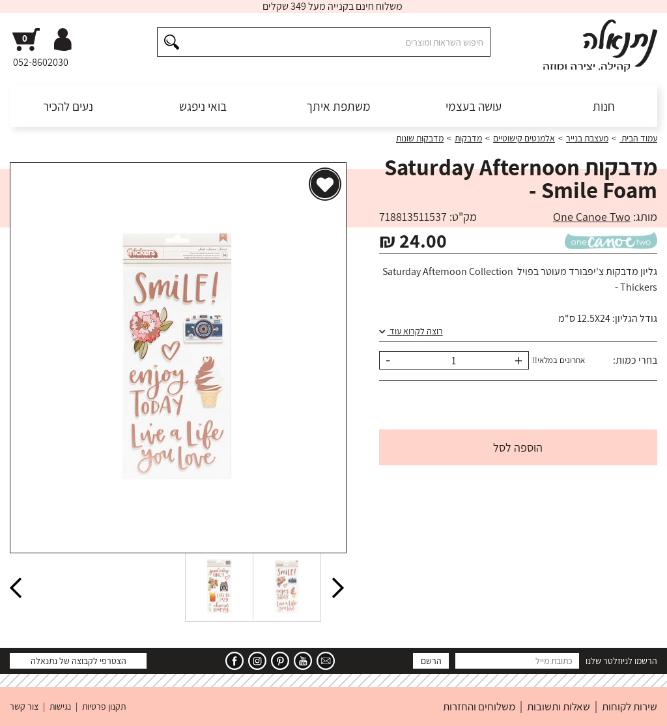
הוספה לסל (518, 447)
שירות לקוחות (629, 706)
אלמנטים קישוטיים (524, 138)
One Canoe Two (592, 216)
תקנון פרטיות (104, 706)
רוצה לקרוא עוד (411, 331)
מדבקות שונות (420, 138)
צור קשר (24, 706)
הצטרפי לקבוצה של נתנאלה (78, 661)
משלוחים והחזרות (479, 706)
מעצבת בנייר (587, 138)
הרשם (431, 661)
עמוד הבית (638, 138)
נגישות (60, 706)
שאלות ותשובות (558, 706)
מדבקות (468, 138)
